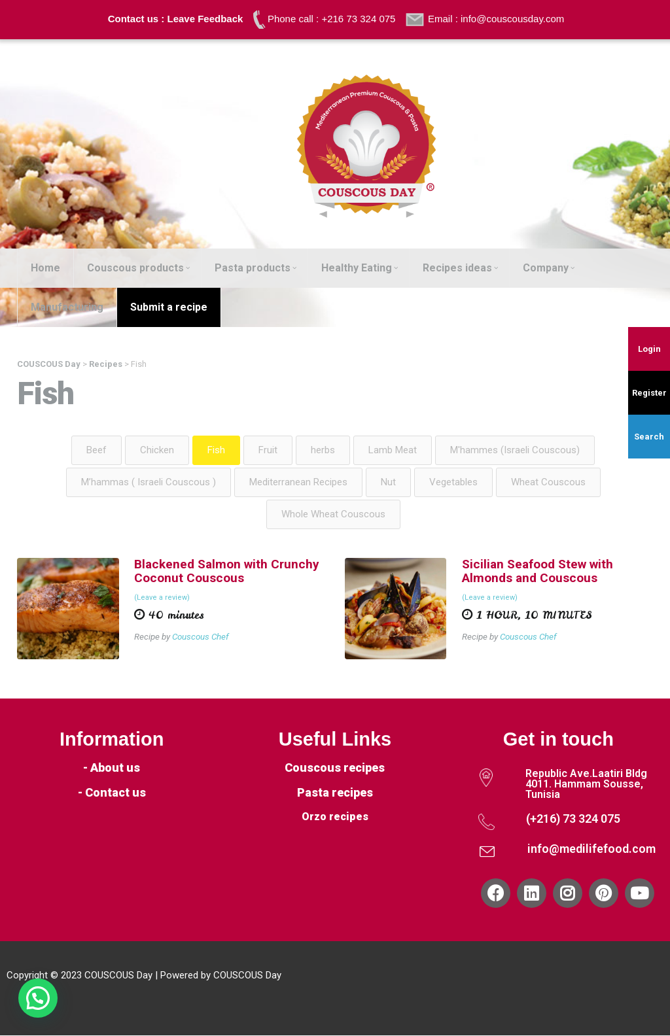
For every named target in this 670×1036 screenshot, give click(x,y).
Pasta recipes (335, 793)
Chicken (157, 450)
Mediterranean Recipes (298, 482)
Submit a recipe (168, 307)
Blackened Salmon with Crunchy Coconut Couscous (226, 571)
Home (45, 268)
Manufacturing (67, 307)
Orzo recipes (335, 817)
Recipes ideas (460, 268)
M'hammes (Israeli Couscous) (515, 450)
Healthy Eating (359, 268)
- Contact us (112, 793)
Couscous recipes (335, 768)
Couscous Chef (201, 636)
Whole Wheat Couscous (333, 514)
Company (548, 268)
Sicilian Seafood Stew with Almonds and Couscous (537, 571)
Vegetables (453, 482)
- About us (111, 768)
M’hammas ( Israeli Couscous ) (148, 482)
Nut (388, 482)
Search (649, 436)
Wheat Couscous (548, 482)
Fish (216, 450)
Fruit (267, 450)
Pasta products (255, 268)
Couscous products (138, 268)
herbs (323, 450)
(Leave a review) (162, 598)
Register (649, 393)
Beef (96, 450)
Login (649, 349)
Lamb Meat (392, 450)
